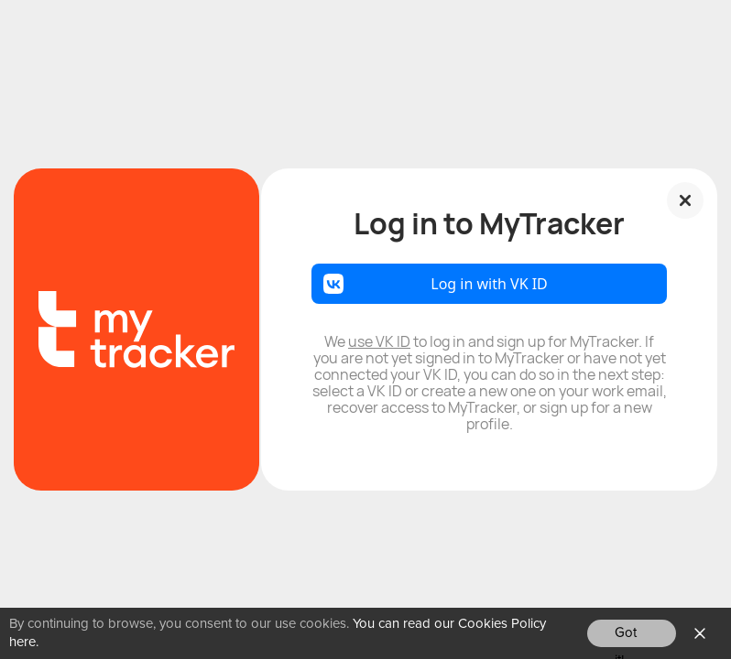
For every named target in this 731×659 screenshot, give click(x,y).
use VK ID (379, 341)
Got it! (626, 636)
